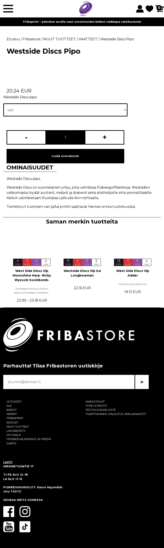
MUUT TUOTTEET (18, 426)
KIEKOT (12, 409)
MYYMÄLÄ (14, 435)
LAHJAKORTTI (16, 430)
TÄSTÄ (15, 491)
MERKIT (12, 414)
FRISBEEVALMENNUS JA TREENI (29, 439)
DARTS (11, 443)
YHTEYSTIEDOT (96, 405)
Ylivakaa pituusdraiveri (132, 284)
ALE (9, 405)
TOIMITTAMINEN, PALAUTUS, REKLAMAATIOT (115, 414)
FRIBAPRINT (15, 418)
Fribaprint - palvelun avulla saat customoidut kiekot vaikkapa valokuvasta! (82, 21)
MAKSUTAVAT (95, 401)
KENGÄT (12, 422)
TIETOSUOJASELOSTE (100, 409)
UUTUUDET (14, 401)
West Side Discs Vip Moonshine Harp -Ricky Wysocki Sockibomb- (32, 275)
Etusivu (13, 39)
